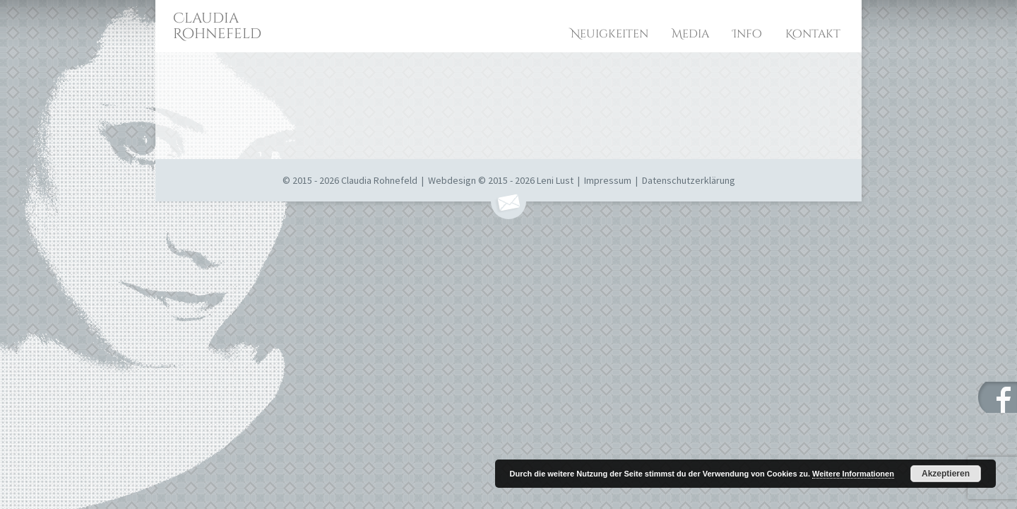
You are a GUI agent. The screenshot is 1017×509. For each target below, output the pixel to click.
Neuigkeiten (609, 34)
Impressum (607, 180)
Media (690, 34)
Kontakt (812, 34)
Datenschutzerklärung (688, 180)
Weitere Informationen (853, 473)
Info (747, 34)
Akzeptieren (946, 474)
